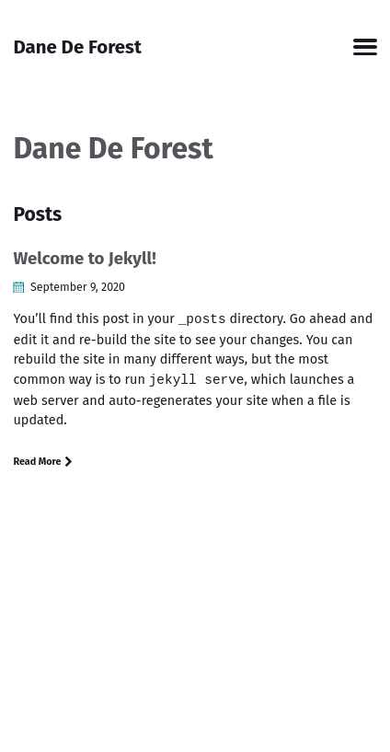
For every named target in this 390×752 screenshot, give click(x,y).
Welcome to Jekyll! (84, 259)
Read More (43, 462)
